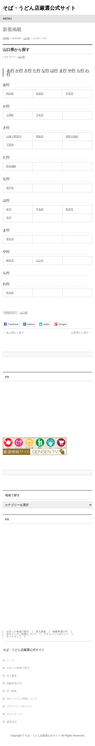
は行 (54, 71)
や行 (71, 71)
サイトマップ (13, 636)
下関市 (10, 144)
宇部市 (69, 93)
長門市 (10, 187)
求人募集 (41, 631)
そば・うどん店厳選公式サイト (39, 8)
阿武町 (10, 93)
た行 (36, 71)
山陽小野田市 (13, 136)
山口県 (21, 57)
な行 (45, 71)
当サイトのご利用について (21, 634)
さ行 (28, 71)
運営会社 (12, 721)
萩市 (8, 209)
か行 (19, 71)
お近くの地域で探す (17, 631)
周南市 (40, 136)
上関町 (10, 115)
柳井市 (10, 260)
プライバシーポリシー (56, 634)
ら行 (80, 71)
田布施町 (11, 166)
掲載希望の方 (60, 631)
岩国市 (40, 93)
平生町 (40, 209)
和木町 (10, 292)
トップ (10, 660)
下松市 (40, 115)
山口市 (40, 260)
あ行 (10, 71)
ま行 (63, 71)
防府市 (69, 209)
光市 (8, 217)
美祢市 (10, 239)
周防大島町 (72, 136)
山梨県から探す (81, 332)
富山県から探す (13, 332)
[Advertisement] (26, 406)
